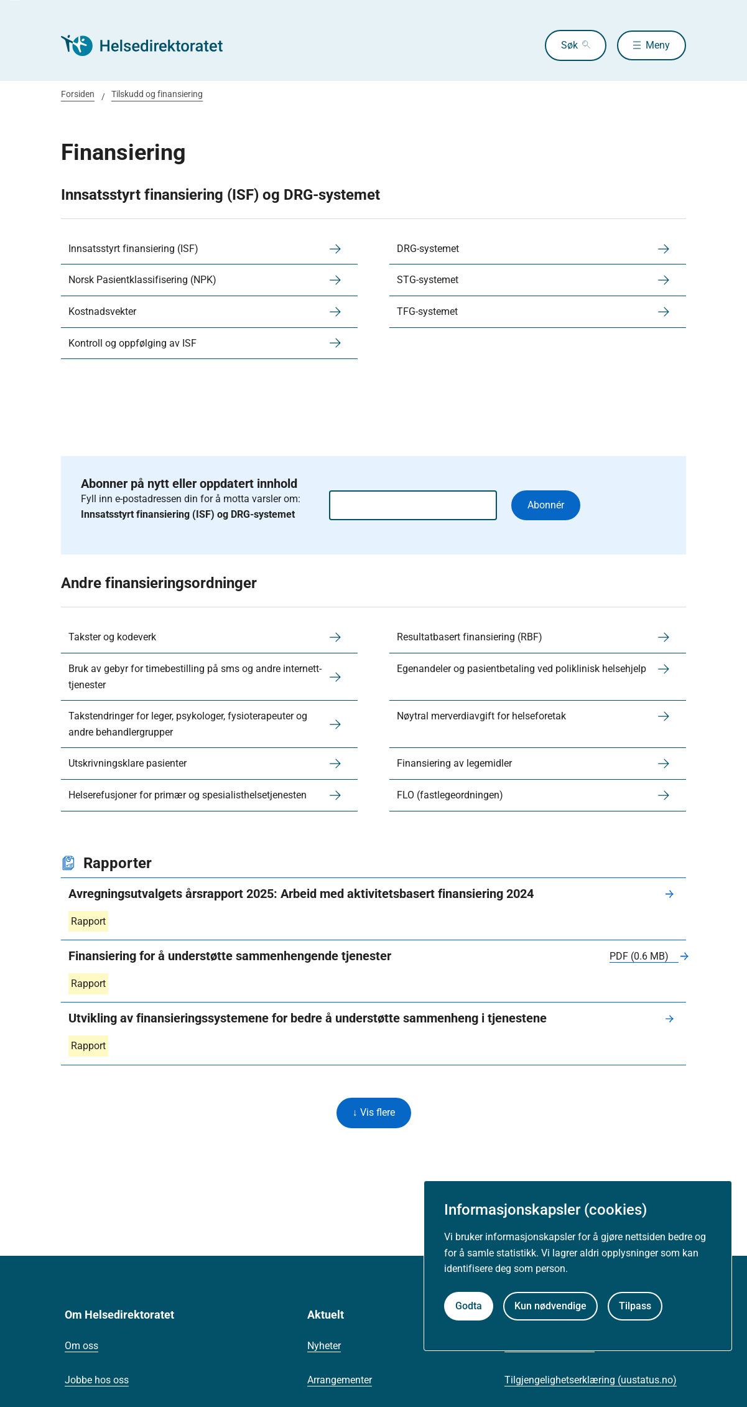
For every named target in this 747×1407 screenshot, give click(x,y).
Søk (565, 45)
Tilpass (635, 1306)
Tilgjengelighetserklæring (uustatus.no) (590, 1381)
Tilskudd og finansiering (157, 94)
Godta (468, 1306)
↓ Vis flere (374, 1114)
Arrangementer (339, 1381)
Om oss (81, 1347)
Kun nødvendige (550, 1306)
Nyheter (324, 1347)
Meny (658, 45)
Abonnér (545, 506)
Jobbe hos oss (97, 1381)
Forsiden (78, 94)
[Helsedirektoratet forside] (150, 45)
